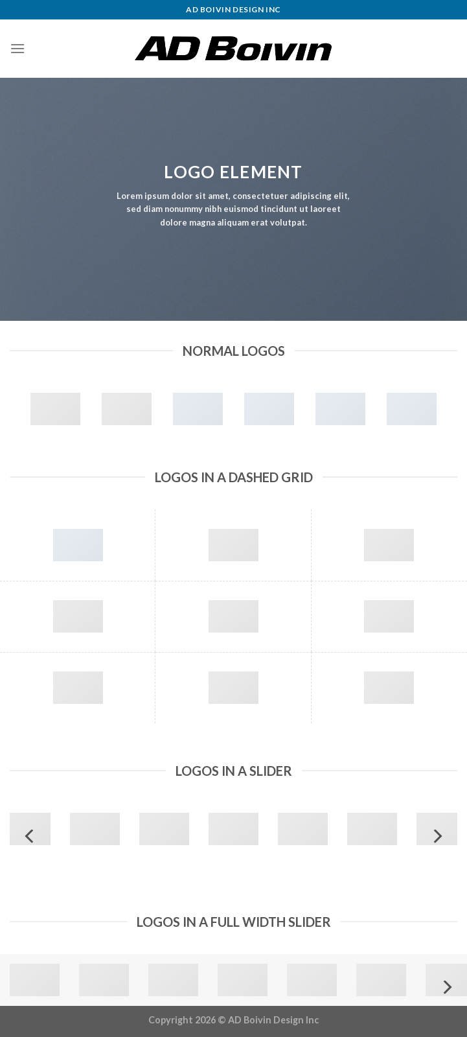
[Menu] (17, 48)
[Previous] (30, 836)
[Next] (436, 836)
